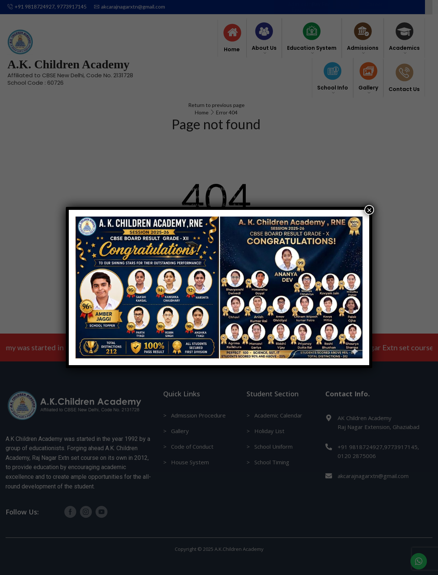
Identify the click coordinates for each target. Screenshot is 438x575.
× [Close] (369, 210)
